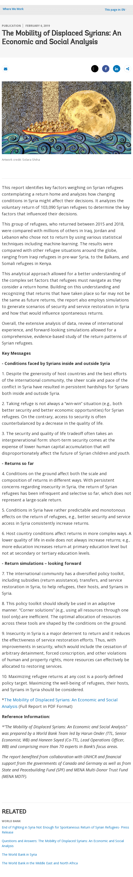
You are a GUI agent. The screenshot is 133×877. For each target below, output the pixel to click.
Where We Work (13, 9)
